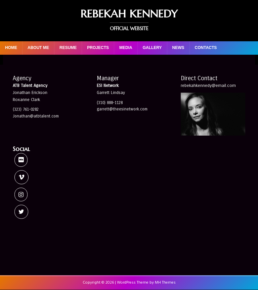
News (178, 47)
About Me (38, 47)
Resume (68, 47)
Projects (98, 47)
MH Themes (165, 282)
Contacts (206, 47)
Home (11, 47)
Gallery (152, 47)
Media (125, 47)
